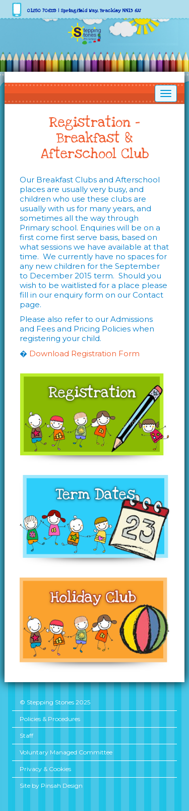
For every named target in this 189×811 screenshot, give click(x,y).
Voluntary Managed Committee (66, 752)
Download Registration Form (84, 353)
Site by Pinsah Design (51, 785)
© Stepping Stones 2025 (55, 702)
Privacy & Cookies (45, 769)
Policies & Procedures (50, 719)
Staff (26, 735)
